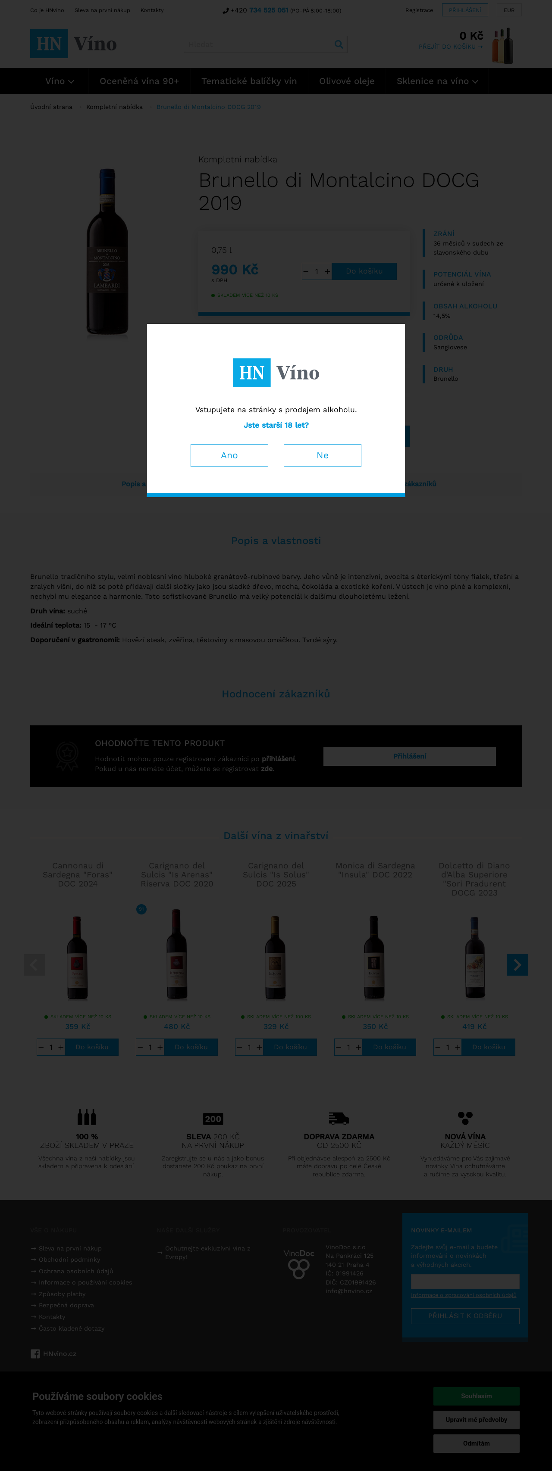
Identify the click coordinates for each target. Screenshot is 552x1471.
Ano (229, 455)
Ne (323, 455)
